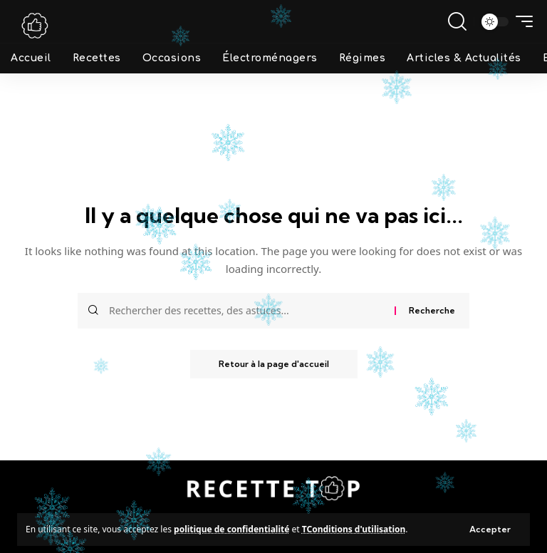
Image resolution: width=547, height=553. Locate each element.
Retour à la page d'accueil (274, 363)
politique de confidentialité (231, 529)
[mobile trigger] (521, 21)
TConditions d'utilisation (354, 529)
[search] (457, 21)
